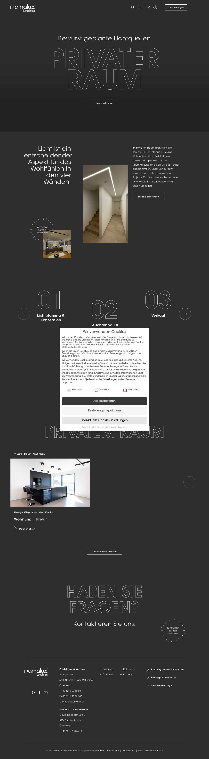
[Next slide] (185, 314)
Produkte (108, 669)
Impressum (113, 751)
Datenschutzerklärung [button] (106, 427)
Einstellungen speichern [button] (104, 410)
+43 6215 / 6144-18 (71, 731)
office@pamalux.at (73, 702)
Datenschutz (128, 751)
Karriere (127, 675)
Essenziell (74, 390)
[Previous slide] (24, 314)
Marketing (131, 390)
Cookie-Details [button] (88, 427)
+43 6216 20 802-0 (71, 691)
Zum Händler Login (162, 685)
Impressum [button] (122, 427)
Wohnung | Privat (30, 519)
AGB (140, 751)
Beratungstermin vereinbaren (167, 669)
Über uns (108, 675)
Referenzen (130, 669)
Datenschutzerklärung (130, 376)
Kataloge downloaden (163, 677)
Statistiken (102, 390)
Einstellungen (110, 379)
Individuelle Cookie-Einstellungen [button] (104, 420)
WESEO (159, 751)
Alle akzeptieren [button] (104, 401)
